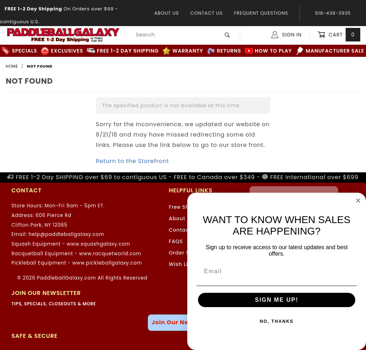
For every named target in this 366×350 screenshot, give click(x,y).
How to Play (268, 50)
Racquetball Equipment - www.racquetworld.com (76, 253)
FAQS (176, 241)
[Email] (276, 271)
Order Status (186, 252)
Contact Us (206, 13)
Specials (19, 50)
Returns (224, 50)
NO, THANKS (277, 321)
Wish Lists (182, 264)
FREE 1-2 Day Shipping (123, 50)
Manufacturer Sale (330, 50)
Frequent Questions (261, 13)
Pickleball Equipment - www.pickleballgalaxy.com (76, 263)
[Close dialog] (358, 200)
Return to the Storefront (132, 161)
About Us (166, 13)
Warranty (182, 50)
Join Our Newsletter (183, 322)
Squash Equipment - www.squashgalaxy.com (70, 244)
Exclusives (62, 50)
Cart (338, 34)
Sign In (286, 34)
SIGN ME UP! (276, 300)
